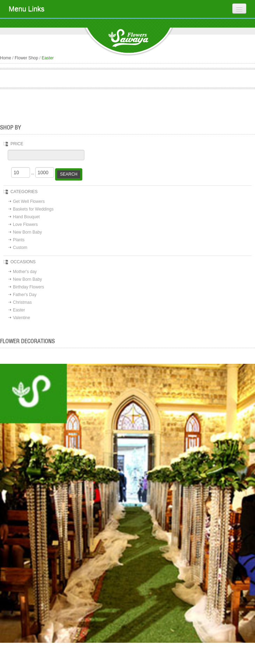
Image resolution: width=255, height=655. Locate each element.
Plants (18, 239)
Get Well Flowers (29, 201)
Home (5, 58)
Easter (19, 310)
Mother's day (25, 271)
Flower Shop (26, 58)
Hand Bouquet (26, 216)
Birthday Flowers (28, 287)
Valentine (21, 317)
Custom (20, 247)
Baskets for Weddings (33, 209)
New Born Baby (27, 232)
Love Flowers (25, 224)
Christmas (22, 302)
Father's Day (25, 294)
